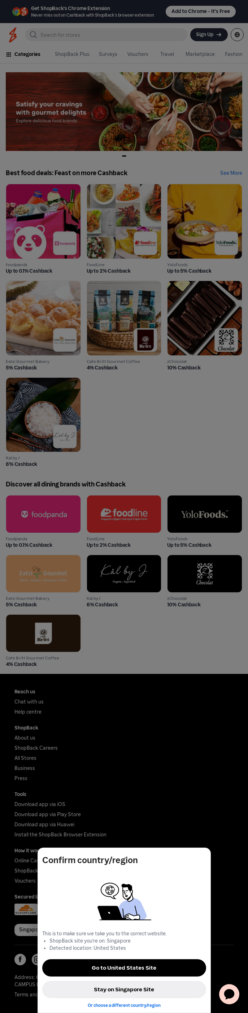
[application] (229, 994)
